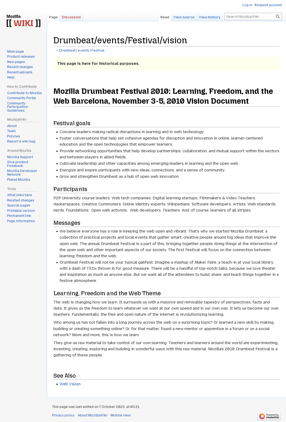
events (83, 50)
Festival (97, 50)
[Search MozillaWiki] (253, 16)
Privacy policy (63, 415)
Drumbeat (67, 50)
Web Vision (70, 384)
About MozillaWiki (92, 415)
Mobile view (121, 415)
